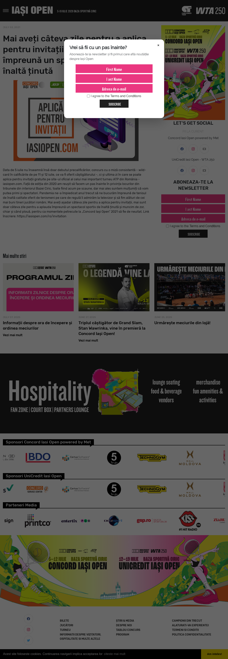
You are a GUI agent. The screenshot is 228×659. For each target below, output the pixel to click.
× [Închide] (158, 45)
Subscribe (113, 103)
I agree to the (114, 96)
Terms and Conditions (125, 96)
